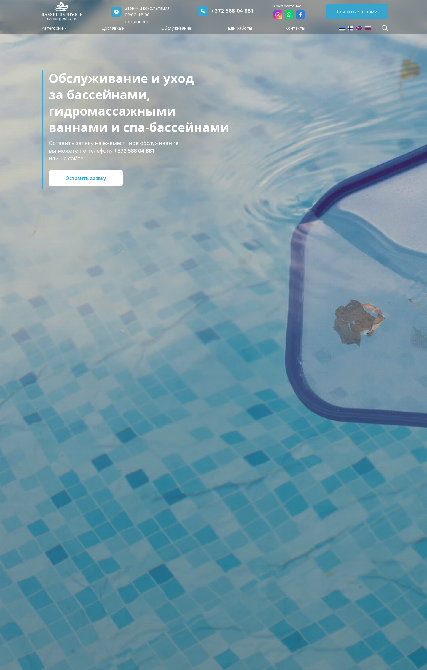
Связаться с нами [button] (357, 11)
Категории (52, 28)
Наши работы (238, 28)
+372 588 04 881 (232, 10)
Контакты (295, 28)
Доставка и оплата (113, 31)
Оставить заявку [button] (86, 178)
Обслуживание (176, 28)
